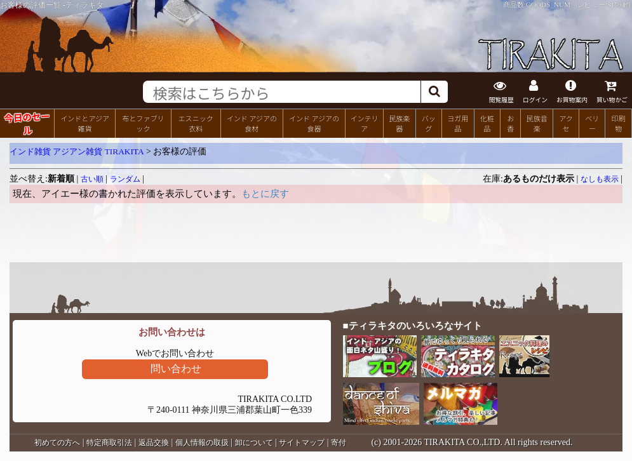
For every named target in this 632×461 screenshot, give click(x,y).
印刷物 (619, 123)
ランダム (125, 179)
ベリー (592, 123)
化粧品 (487, 123)
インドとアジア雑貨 (84, 123)
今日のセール (27, 123)
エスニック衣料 (195, 123)
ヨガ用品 (457, 123)
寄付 (338, 442)
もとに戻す (265, 194)
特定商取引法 (109, 442)
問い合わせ (176, 368)
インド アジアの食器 (314, 123)
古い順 (92, 179)
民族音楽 (537, 123)
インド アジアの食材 (252, 123)
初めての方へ (57, 442)
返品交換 (153, 442)
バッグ (429, 123)
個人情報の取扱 (202, 442)
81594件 (619, 4)
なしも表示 (600, 179)
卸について (254, 442)
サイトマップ (302, 442)
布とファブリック (143, 123)
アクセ (566, 123)
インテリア (364, 123)
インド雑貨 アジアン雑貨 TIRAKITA (77, 151)
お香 (510, 123)
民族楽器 (399, 123)
